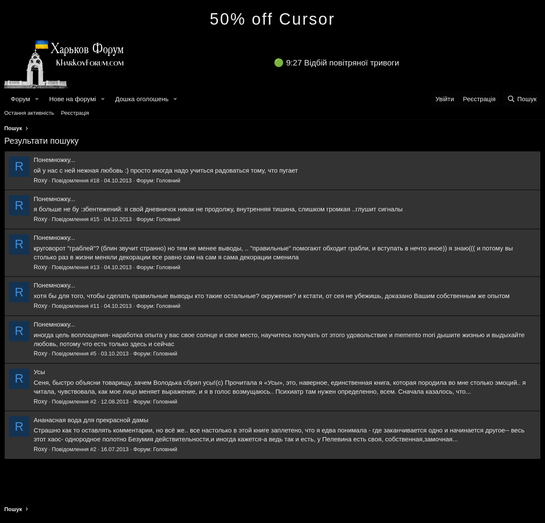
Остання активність (29, 113)
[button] (37, 99)
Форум (20, 98)
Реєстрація (75, 113)
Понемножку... (54, 159)
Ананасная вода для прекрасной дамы (91, 420)
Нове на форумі (72, 98)
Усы (39, 371)
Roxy (40, 180)
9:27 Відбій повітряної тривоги (342, 62)
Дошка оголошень (141, 98)
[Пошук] (522, 99)
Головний (168, 180)
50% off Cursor (273, 19)
